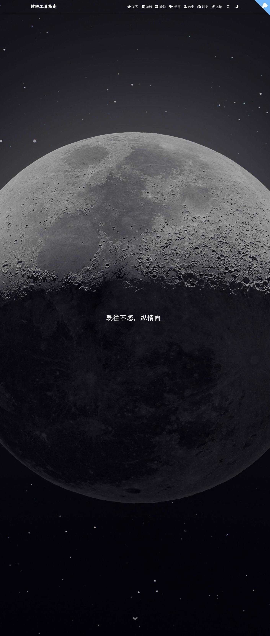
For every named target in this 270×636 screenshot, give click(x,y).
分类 (160, 6)
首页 (132, 6)
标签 (174, 6)
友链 (217, 6)
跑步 (202, 6)
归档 (147, 6)
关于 (189, 6)
